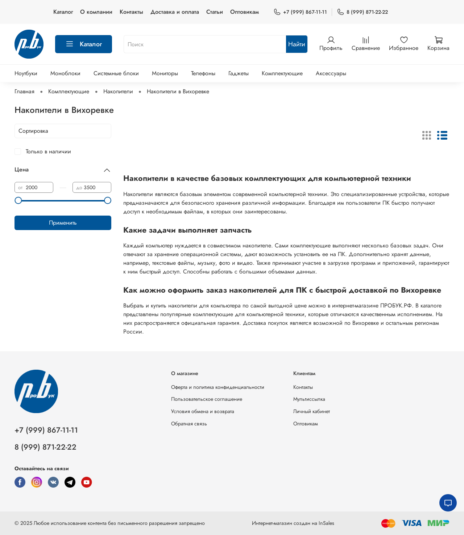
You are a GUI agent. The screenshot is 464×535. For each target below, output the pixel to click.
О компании (96, 12)
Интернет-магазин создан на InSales (293, 523)
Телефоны (203, 73)
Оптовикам (244, 12)
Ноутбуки (25, 73)
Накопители (118, 91)
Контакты (131, 12)
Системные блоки (116, 73)
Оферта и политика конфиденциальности (217, 387)
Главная (24, 91)
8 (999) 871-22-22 (362, 12)
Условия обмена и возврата (202, 411)
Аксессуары (331, 73)
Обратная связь (189, 423)
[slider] (18, 200)
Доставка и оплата (174, 12)
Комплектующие (282, 73)
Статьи (214, 12)
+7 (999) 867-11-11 (300, 12)
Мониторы (165, 73)
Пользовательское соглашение (206, 399)
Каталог (63, 12)
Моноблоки (65, 73)
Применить (63, 222)
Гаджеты (238, 73)
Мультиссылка (309, 399)
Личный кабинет (311, 411)
